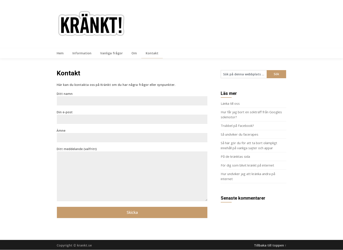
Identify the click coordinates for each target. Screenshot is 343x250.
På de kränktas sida (235, 156)
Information (81, 53)
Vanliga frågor (111, 53)
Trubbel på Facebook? (237, 126)
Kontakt (152, 53)
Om (134, 53)
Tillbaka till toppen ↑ (270, 245)
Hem (60, 53)
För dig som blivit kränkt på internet (247, 165)
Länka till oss (230, 103)
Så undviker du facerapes (239, 134)
